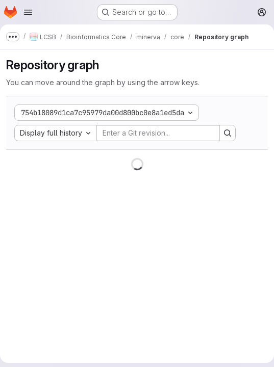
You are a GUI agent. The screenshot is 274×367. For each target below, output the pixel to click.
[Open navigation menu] (28, 12)
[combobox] (55, 133)
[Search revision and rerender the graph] (227, 133)
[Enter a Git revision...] (158, 133)
